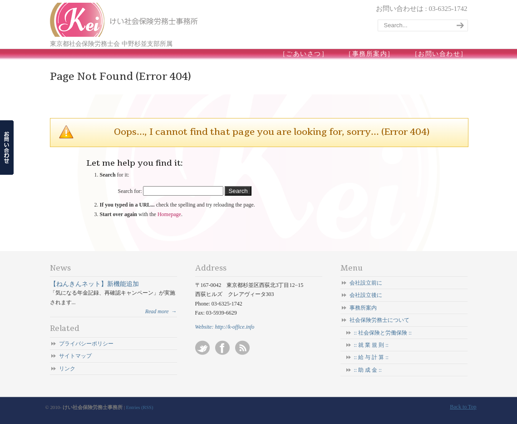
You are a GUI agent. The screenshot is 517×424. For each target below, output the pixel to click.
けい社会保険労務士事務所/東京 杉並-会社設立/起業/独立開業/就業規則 (125, 20)
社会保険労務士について (379, 320)
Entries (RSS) (139, 407)
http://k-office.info (234, 327)
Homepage (169, 214)
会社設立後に (366, 295)
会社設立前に (366, 283)
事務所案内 (363, 308)
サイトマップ (75, 356)
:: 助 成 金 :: (368, 370)
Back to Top (463, 407)
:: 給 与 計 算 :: (371, 357)
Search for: (130, 191)
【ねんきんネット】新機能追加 (94, 283)
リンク (67, 368)
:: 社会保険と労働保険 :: (383, 333)
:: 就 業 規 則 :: (371, 345)
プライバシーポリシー (86, 343)
